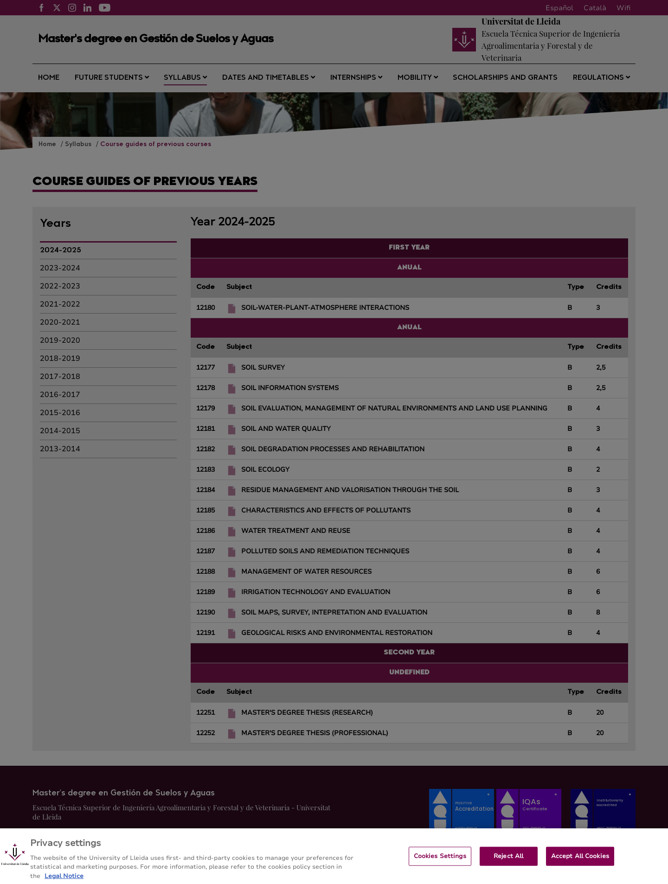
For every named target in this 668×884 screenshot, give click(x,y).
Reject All (508, 861)
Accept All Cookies (580, 861)
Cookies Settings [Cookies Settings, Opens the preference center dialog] (440, 861)
